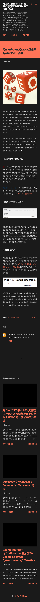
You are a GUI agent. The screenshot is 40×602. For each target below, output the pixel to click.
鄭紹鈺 (11, 334)
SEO (8, 318)
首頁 (4, 35)
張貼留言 (10, 444)
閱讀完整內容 (32, 444)
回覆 (10, 341)
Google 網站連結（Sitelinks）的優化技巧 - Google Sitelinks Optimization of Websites (19, 555)
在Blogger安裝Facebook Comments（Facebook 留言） (18, 485)
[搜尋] (31, 4)
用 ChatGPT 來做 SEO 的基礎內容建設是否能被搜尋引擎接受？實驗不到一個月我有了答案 (19, 415)
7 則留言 (10, 512)
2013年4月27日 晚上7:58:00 (24, 334)
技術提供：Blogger (20, 596)
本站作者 (14, 35)
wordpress (15, 318)
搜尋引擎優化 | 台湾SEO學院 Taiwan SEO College (15, 6)
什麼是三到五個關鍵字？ (24, 194)
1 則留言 (10, 583)
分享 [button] (33, 318)
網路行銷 (26, 35)
